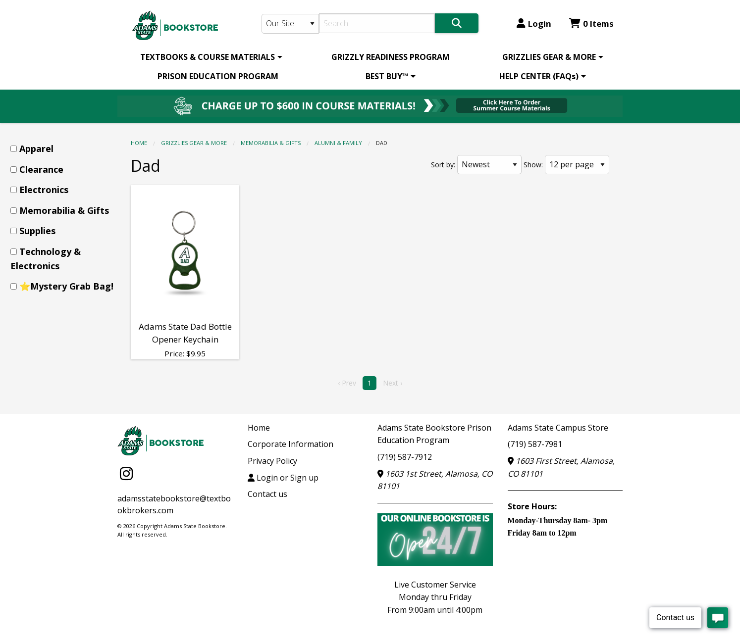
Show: (533, 164)
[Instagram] (126, 473)
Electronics (43, 190)
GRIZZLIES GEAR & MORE (549, 56)
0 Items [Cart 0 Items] (591, 23)
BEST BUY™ (387, 76)
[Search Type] (290, 24)
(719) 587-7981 (535, 444)
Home (139, 143)
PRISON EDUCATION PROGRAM (218, 76)
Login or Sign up (283, 477)
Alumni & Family (338, 143)
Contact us (267, 494)
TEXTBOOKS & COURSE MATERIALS (207, 56)
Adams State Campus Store (558, 427)
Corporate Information (290, 444)
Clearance (41, 169)
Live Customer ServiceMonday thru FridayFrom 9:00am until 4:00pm (434, 597)
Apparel (36, 148)
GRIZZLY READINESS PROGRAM (390, 56)
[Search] (377, 23)
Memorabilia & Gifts (271, 143)
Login (534, 23)
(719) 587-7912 (404, 456)
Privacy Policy (272, 460)
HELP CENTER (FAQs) (539, 76)
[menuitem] (209, 57)
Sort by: (443, 164)
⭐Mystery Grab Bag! (66, 286)
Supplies (37, 231)
